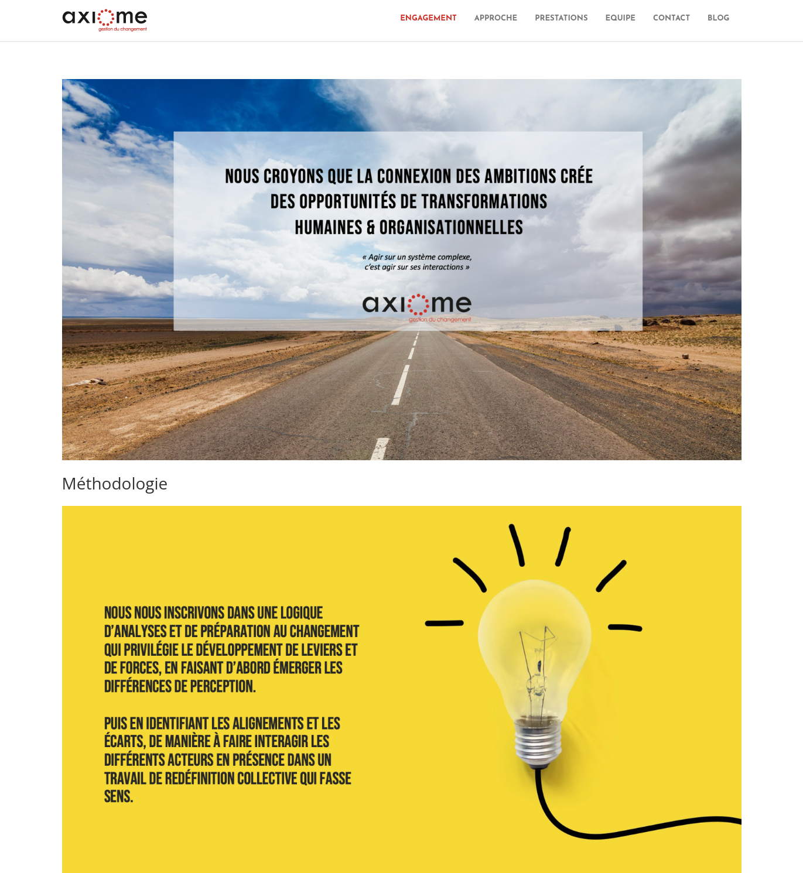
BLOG (718, 18)
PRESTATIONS (561, 18)
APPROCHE (496, 18)
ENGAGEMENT (428, 18)
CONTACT (671, 18)
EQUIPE (620, 18)
